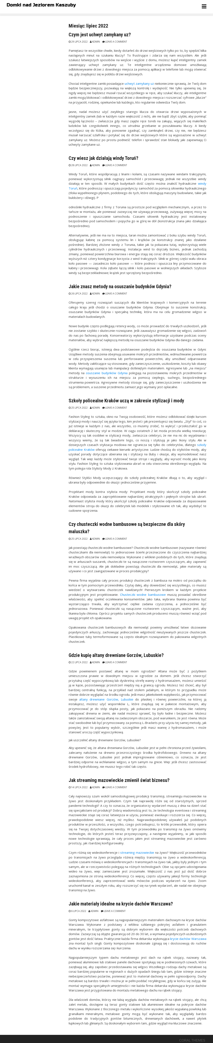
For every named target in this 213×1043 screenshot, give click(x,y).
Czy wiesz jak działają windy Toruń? (103, 158)
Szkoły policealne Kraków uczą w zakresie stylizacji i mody (126, 401)
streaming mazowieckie (137, 852)
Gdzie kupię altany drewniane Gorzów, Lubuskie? (116, 655)
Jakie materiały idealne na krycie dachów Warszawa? (121, 904)
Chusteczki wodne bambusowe (143, 594)
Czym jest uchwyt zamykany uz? (100, 35)
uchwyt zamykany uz (139, 83)
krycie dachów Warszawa (188, 939)
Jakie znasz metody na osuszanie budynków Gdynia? (120, 286)
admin (96, 41)
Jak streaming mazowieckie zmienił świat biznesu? (119, 780)
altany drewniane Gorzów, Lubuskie (106, 699)
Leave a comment (116, 41)
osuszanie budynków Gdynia (107, 373)
